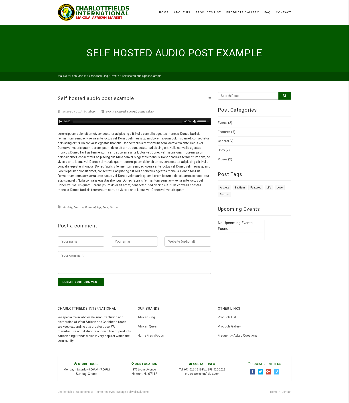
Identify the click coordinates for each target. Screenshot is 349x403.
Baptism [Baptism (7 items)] (240, 187)
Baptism (79, 207)
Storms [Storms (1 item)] (224, 194)
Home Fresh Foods (151, 335)
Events (110, 111)
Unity (141, 111)
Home (163, 12)
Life (99, 207)
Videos (150, 111)
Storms (114, 207)
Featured (120, 111)
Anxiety (68, 207)
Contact (283, 12)
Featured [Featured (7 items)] (255, 187)
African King (146, 317)
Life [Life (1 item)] (269, 187)
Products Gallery (242, 12)
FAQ (267, 12)
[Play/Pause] (60, 121)
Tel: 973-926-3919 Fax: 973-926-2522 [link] (202, 369)
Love (105, 207)
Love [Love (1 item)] (280, 187)
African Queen (148, 326)
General (131, 111)
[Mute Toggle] (194, 121)
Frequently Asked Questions (237, 335)
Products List (208, 12)
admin (91, 111)
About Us (182, 12)
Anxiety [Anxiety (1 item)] (224, 187)
